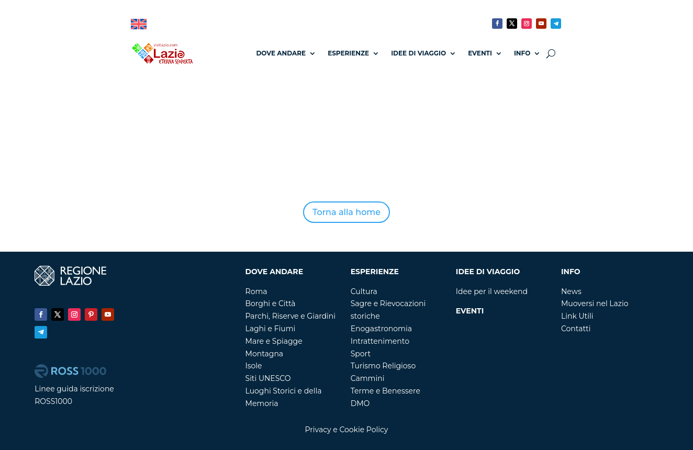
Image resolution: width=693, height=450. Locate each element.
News (571, 291)
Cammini (368, 378)
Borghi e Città (270, 303)
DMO (360, 403)
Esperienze (348, 53)
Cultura (364, 291)
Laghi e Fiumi (270, 328)
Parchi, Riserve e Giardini (290, 316)
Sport (361, 353)
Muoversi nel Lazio (595, 303)
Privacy (318, 429)
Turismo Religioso (383, 365)
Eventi (480, 53)
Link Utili (577, 316)
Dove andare (281, 53)
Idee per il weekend (492, 291)
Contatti (575, 328)
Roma (256, 291)
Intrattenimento (380, 341)
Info (522, 53)
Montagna (264, 353)
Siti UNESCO (268, 378)
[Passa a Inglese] (139, 24)
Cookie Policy (363, 429)
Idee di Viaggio (418, 53)
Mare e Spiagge (274, 341)
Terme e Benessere (385, 391)
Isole (253, 365)
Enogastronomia (381, 328)
